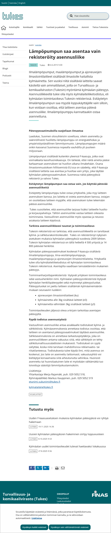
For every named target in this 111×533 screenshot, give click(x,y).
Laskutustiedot (64, 501)
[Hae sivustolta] (88, 16)
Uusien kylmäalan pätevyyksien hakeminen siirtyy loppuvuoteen (66, 434)
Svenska (13, 3)
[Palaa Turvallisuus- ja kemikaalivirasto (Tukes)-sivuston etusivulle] (12, 16)
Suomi (4, 3)
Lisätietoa (37, 518)
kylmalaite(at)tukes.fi (41, 387)
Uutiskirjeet (8, 54)
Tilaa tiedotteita (10, 47)
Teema (6, 82)
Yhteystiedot (63, 498)
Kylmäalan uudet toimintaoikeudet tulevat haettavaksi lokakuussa (67, 446)
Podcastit (7, 75)
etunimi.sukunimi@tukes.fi (44, 381)
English (22, 3)
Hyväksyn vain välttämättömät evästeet (70, 527)
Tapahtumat (8, 61)
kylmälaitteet (35, 394)
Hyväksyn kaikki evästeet (34, 527)
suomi (31, 45)
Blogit (5, 68)
